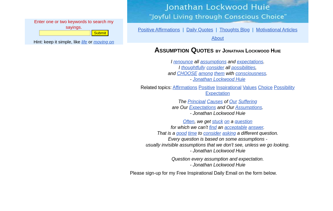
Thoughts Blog (235, 29)
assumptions (213, 61)
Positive (207, 87)
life (84, 41)
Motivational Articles (276, 29)
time (192, 133)
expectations (250, 61)
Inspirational (228, 87)
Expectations (202, 107)
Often (188, 121)
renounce (183, 61)
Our (233, 101)
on (227, 121)
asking (229, 133)
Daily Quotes (199, 29)
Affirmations (184, 87)
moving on (104, 41)
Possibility (284, 87)
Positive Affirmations (159, 29)
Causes (215, 101)
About (218, 38)
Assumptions (248, 107)
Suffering (247, 101)
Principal (197, 101)
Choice (265, 87)
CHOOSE (187, 73)
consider (215, 67)
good (181, 133)
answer (256, 127)
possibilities (244, 67)
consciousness (250, 73)
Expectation (218, 93)
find (213, 127)
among (206, 73)
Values (250, 87)
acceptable (236, 127)
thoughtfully (193, 67)
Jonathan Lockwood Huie (219, 79)
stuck (217, 121)
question (244, 121)
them (219, 73)
